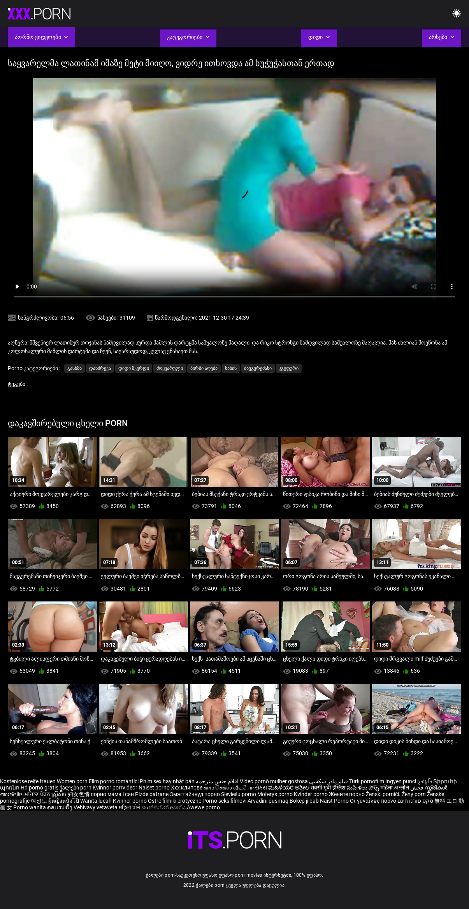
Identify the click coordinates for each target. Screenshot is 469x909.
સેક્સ (261, 787)
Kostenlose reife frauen (28, 781)
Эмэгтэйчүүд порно (195, 794)
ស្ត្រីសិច (59, 794)
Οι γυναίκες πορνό (373, 801)
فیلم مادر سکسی (328, 781)
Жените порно (347, 794)
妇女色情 (79, 794)
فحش (417, 787)
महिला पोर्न (130, 807)
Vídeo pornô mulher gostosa (274, 781)
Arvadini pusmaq (269, 801)
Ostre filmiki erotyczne (174, 801)
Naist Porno (335, 801)
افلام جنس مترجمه (217, 781)
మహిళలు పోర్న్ (363, 787)
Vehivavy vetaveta (96, 807)
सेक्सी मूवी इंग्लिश (328, 787)
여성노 (39, 801)
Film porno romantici (114, 781)
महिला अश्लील (395, 787)
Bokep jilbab (304, 801)
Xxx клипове (186, 787)
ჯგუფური (289, 368)
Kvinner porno (130, 801)
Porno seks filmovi (224, 801)
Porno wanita (30, 807)
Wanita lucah (96, 801)
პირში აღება (204, 368)
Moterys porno (275, 794)
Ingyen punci (400, 781)
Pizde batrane (152, 794)
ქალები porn (76, 787)
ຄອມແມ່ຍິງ (60, 807)
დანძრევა (100, 368)
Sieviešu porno (239, 794)
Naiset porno (155, 787)
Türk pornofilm (366, 781)
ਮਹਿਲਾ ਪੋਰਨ (38, 794)
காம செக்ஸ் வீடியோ (229, 787)
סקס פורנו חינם (415, 801)
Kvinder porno (311, 794)
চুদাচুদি (424, 781)
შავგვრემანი (258, 368)
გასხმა (74, 368)
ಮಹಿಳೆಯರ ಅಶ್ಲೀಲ (289, 787)
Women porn (73, 781)
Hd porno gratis (39, 787)
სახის (231, 368)
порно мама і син (112, 794)
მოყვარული (169, 368)
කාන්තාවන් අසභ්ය (164, 807)
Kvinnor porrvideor (116, 787)
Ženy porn (414, 794)
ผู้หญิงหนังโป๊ (64, 801)
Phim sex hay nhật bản (167, 781)
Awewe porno (203, 807)
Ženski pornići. (384, 794)
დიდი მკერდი (133, 368)
